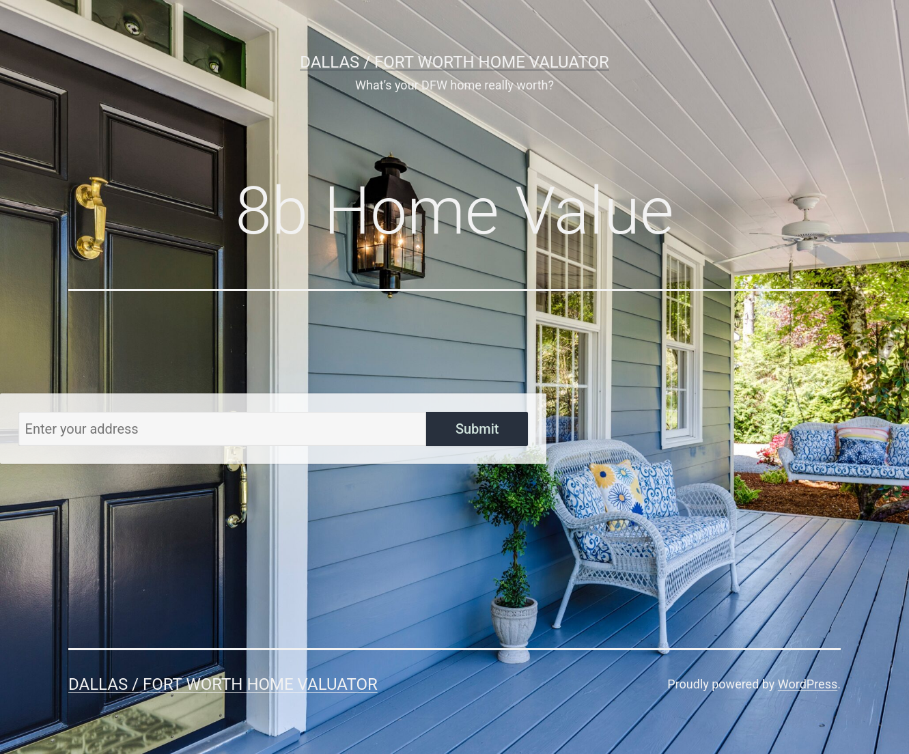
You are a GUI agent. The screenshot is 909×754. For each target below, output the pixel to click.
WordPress (807, 684)
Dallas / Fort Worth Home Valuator (454, 62)
